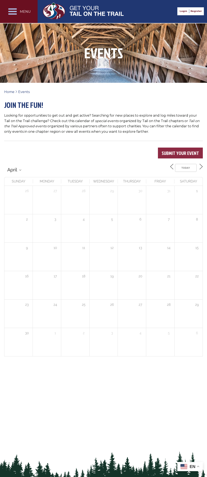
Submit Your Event (180, 153)
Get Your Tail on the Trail (83, 11)
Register (196, 11)
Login (183, 11)
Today (183, 167)
